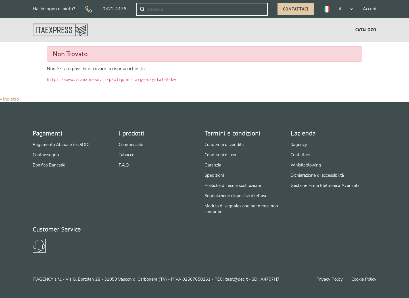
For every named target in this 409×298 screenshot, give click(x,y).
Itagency (299, 144)
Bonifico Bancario (49, 165)
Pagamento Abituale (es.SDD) (61, 144)
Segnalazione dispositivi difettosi (235, 196)
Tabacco (126, 155)
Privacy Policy (329, 279)
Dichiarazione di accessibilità (317, 175)
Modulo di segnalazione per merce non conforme (241, 208)
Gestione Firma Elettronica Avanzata (325, 185)
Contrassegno (46, 155)
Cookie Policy (363, 279)
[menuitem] (365, 29)
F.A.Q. (124, 165)
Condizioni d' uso (220, 155)
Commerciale (131, 144)
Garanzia (212, 165)
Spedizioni (214, 175)
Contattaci (295, 9)
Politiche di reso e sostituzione (232, 185)
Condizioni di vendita (224, 144)
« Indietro (9, 99)
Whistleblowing (306, 165)
